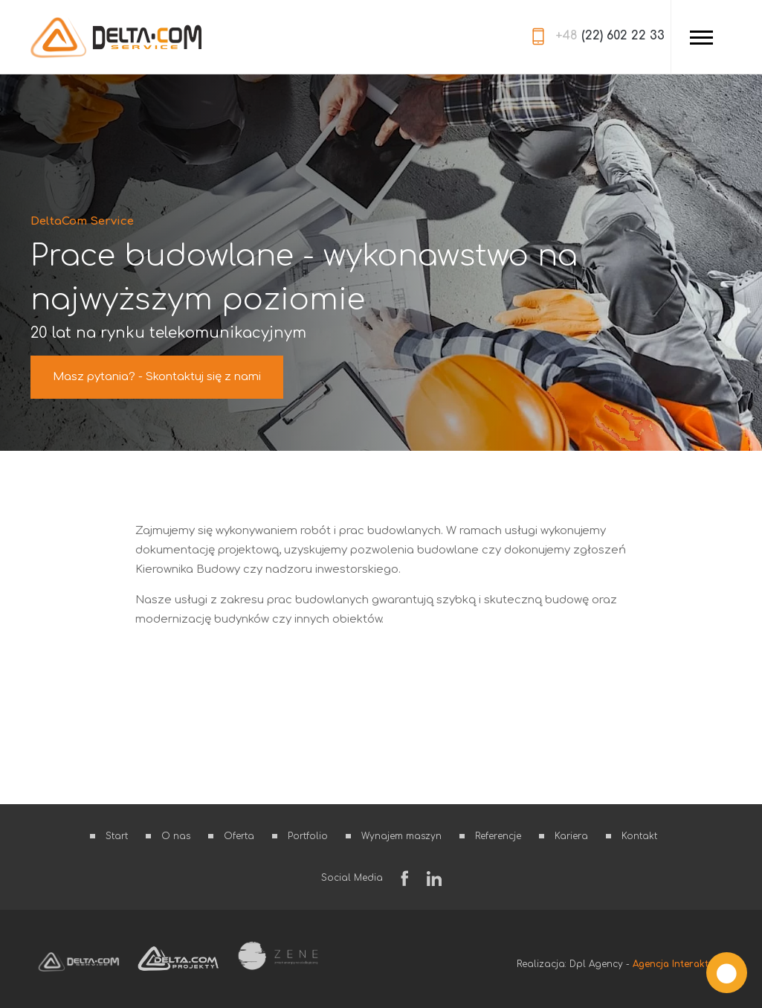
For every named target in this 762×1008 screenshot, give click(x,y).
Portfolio (308, 836)
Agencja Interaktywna (682, 964)
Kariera (571, 836)
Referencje (498, 836)
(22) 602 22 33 (610, 35)
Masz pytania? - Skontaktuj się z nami (157, 376)
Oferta (239, 836)
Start (117, 836)
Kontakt (639, 836)
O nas (175, 836)
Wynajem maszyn (401, 836)
